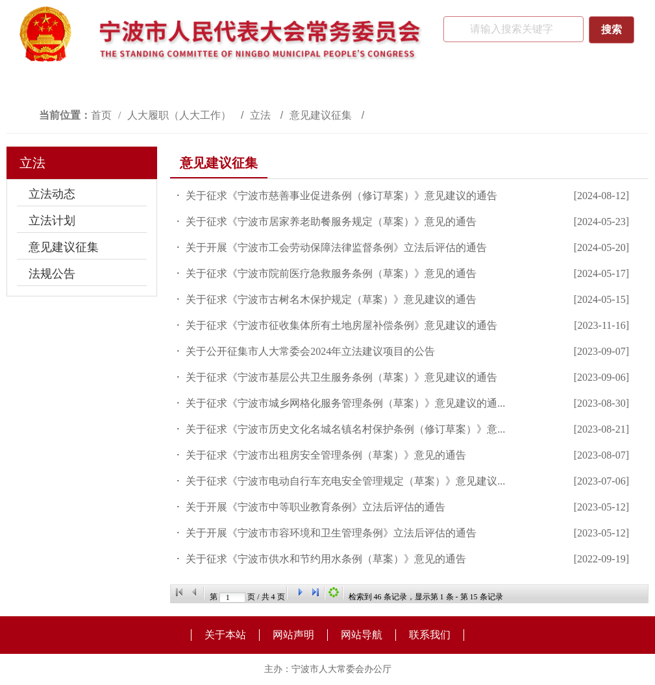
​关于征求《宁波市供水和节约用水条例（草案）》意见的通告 (326, 558)
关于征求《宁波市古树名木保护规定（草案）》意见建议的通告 (331, 299)
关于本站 (225, 634)
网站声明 (293, 634)
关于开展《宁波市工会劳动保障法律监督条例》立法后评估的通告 (336, 247)
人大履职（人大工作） (180, 115)
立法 (261, 115)
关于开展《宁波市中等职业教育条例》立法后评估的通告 (315, 506)
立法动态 (52, 193)
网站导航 (361, 634)
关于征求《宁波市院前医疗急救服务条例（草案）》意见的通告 (331, 273)
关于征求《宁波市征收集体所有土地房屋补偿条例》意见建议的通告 (341, 325)
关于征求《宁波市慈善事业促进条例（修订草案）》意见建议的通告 (341, 195)
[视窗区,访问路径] (327, 115)
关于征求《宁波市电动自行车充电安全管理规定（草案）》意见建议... (345, 481)
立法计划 (52, 220)
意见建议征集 (322, 115)
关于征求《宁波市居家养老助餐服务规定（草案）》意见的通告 (331, 221)
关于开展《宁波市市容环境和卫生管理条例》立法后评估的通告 (331, 532)
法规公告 (52, 273)
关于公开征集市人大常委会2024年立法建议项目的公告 (310, 351)
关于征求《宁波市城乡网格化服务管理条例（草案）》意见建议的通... (345, 403)
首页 (101, 115)
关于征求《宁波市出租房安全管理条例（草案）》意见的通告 (326, 455)
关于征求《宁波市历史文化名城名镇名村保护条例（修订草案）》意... (345, 429)
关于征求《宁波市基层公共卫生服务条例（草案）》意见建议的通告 (341, 377)
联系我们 (430, 634)
